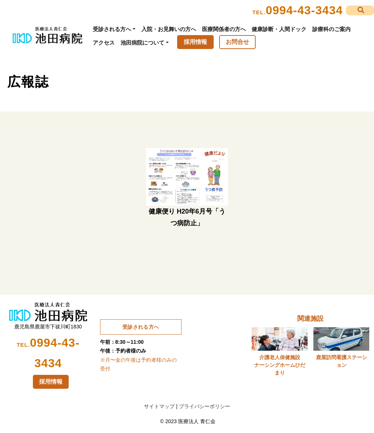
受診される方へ (112, 29)
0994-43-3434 (304, 10)
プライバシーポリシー (204, 406)
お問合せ (237, 42)
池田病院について (142, 42)
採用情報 (195, 42)
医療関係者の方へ (224, 29)
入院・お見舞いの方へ (168, 29)
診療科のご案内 (331, 29)
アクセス (104, 42)
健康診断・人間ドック (279, 29)
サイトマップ (159, 406)
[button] (360, 10)
